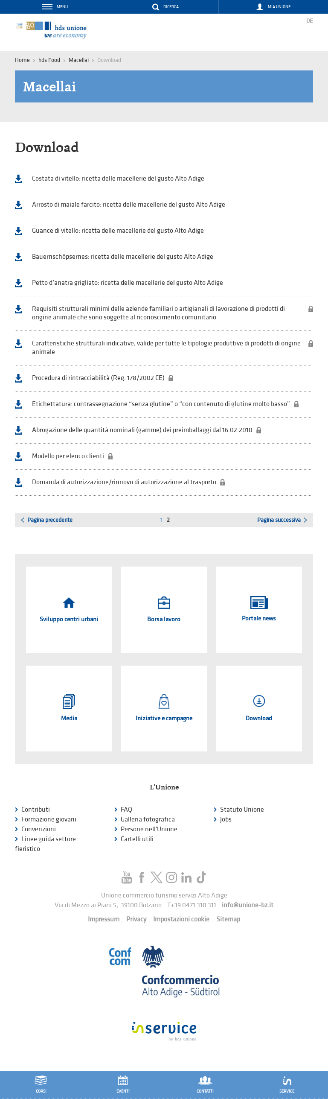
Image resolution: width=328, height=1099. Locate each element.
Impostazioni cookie (181, 919)
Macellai (79, 60)
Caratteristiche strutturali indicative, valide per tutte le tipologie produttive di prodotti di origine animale (166, 347)
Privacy (136, 919)
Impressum (103, 919)
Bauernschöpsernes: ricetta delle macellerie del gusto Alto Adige (122, 257)
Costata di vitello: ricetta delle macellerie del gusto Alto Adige (118, 179)
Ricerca (171, 6)
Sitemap (228, 919)
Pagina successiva (279, 519)
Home (22, 60)
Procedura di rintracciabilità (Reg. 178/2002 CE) (98, 378)
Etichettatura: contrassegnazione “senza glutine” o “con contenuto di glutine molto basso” (161, 404)
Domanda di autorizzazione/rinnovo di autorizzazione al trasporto (124, 482)
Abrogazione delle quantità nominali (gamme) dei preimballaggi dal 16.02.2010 (142, 430)
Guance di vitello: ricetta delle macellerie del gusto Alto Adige (118, 231)
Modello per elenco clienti (68, 456)
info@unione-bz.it (247, 905)
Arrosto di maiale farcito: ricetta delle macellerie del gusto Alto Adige (128, 205)
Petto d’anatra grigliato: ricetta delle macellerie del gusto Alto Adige (127, 283)
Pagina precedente (50, 519)
